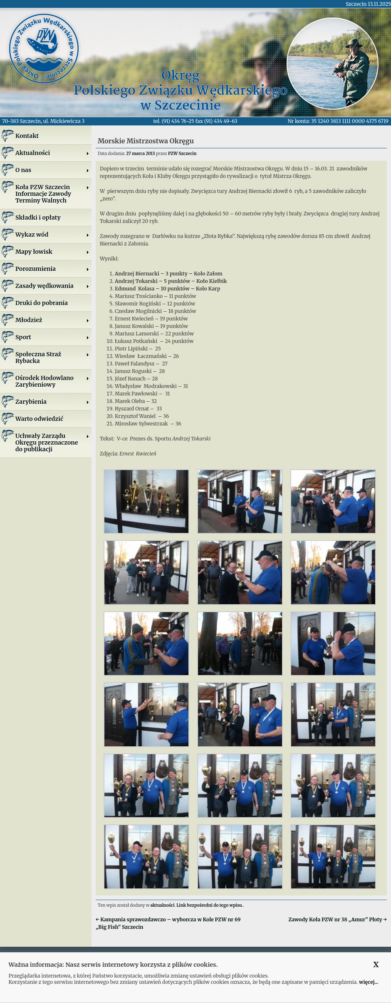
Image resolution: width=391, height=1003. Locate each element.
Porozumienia (52, 269)
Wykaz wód (52, 234)
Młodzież (52, 320)
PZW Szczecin (182, 153)
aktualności (163, 905)
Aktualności (52, 153)
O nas (52, 170)
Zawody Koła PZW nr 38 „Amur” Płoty (337, 919)
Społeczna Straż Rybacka (52, 357)
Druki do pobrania (41, 303)
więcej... (368, 982)
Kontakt (27, 136)
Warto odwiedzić (39, 419)
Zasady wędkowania (52, 286)
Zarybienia (52, 401)
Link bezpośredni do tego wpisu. (209, 905)
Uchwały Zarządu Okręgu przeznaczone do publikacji (52, 442)
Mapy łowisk (52, 251)
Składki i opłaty (38, 217)
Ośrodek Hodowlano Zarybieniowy (52, 381)
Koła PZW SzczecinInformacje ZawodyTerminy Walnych (52, 193)
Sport (52, 337)
